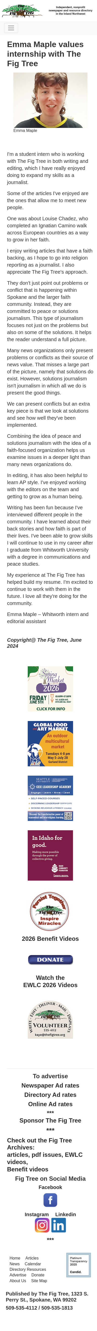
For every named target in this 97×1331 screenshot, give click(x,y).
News (15, 1264)
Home (15, 1258)
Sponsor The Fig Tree (50, 1120)
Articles (32, 1258)
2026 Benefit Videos (50, 938)
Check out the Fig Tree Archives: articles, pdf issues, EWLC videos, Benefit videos (45, 1155)
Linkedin (65, 1214)
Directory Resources (28, 1269)
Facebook (50, 1187)
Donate (38, 1275)
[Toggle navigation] (11, 28)
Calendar (33, 1264)
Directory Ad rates (50, 1094)
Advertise (18, 1275)
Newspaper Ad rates (50, 1085)
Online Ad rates (50, 1104)
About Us (18, 1281)
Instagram (37, 1214)
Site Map (39, 1281)
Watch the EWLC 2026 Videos (50, 981)
